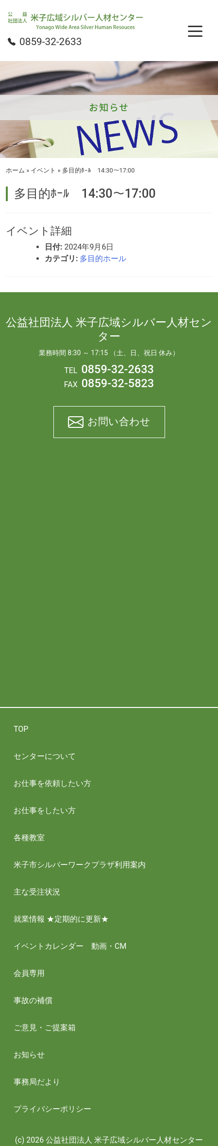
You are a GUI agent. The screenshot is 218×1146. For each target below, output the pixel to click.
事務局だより (37, 1081)
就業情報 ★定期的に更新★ (61, 919)
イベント (43, 170)
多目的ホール (103, 258)
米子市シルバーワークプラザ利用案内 (80, 864)
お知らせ (29, 1054)
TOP (21, 729)
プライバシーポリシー (52, 1109)
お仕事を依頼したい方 (52, 783)
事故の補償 (33, 1000)
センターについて (45, 756)
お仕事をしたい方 (45, 810)
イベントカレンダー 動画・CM (70, 946)
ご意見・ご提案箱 (45, 1027)
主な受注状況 (37, 891)
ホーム (15, 170)
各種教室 (29, 837)
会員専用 (29, 973)
